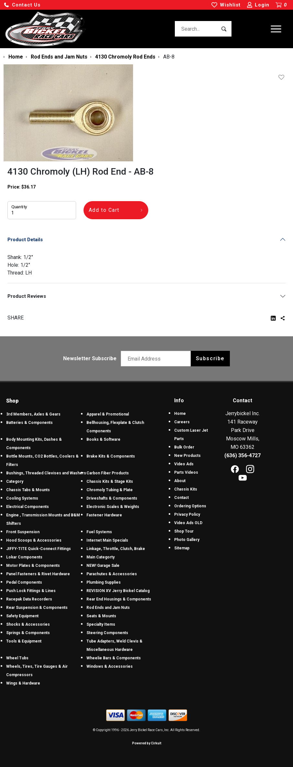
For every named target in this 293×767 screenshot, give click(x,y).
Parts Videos (186, 472)
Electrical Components (27, 506)
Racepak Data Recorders (29, 599)
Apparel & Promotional (107, 414)
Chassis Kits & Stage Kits (109, 481)
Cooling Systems (22, 498)
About (180, 481)
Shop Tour (184, 531)
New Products (187, 455)
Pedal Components (24, 582)
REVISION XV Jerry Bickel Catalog (118, 591)
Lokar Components (24, 557)
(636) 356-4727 (242, 455)
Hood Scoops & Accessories (34, 540)
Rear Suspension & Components (37, 607)
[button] (22, 5)
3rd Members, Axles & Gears (33, 414)
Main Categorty (100, 557)
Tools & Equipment (23, 641)
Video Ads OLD (188, 523)
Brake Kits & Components (110, 456)
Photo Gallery (186, 539)
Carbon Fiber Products (107, 473)
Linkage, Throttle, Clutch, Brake (115, 548)
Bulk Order (184, 447)
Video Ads (184, 464)
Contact (181, 497)
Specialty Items (100, 624)
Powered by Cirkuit (146, 743)
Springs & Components (28, 633)
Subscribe (210, 358)
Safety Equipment (22, 616)
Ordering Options (190, 506)
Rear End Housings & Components (118, 599)
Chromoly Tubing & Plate (109, 490)
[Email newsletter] (157, 358)
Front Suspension (22, 532)
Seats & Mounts (101, 616)
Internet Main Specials (107, 540)
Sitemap (181, 548)
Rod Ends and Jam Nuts (108, 607)
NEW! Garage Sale (102, 565)
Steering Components (107, 633)
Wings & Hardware (23, 683)
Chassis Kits (185, 489)
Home (180, 413)
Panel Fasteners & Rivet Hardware (38, 574)
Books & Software (103, 439)
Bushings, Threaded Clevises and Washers (46, 473)
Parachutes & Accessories (111, 574)
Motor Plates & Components (33, 565)
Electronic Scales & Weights (112, 506)
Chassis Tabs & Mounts (28, 490)
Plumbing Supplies (103, 582)
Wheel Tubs (17, 658)
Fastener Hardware (104, 515)
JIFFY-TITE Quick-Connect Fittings (38, 548)
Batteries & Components (29, 422)
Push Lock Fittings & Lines (31, 591)
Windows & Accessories (109, 666)
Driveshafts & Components (111, 498)
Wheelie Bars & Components (113, 658)
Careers (182, 422)
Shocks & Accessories (28, 624)
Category (14, 481)
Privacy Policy (187, 514)
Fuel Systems (99, 532)
